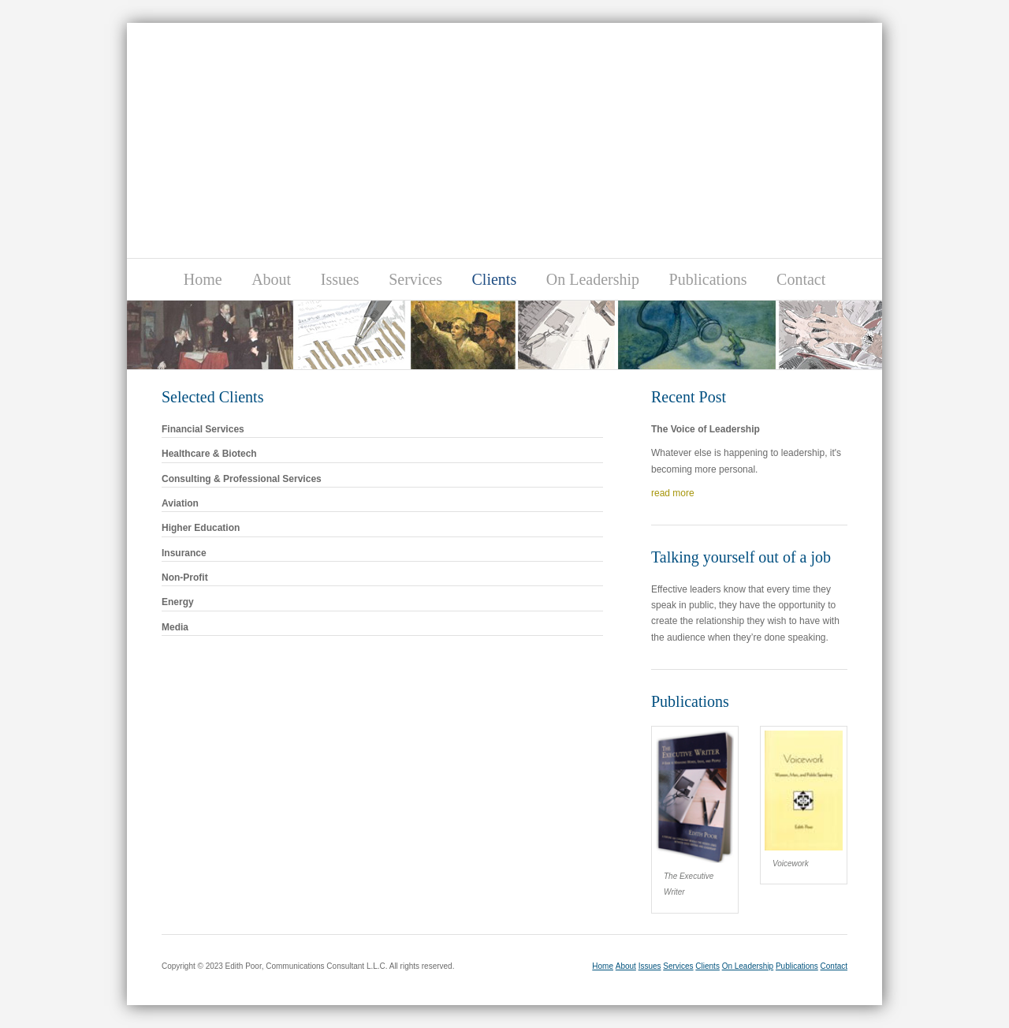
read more (672, 493)
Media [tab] (380, 626)
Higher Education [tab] (380, 526)
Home (203, 279)
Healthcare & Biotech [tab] (380, 452)
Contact (800, 279)
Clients (494, 279)
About (271, 279)
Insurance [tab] (380, 552)
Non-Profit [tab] (380, 576)
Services (415, 279)
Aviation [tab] (380, 502)
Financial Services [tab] (380, 428)
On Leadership (592, 279)
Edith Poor (436, 101)
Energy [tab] (380, 600)
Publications (708, 279)
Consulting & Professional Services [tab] (380, 477)
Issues (340, 279)
